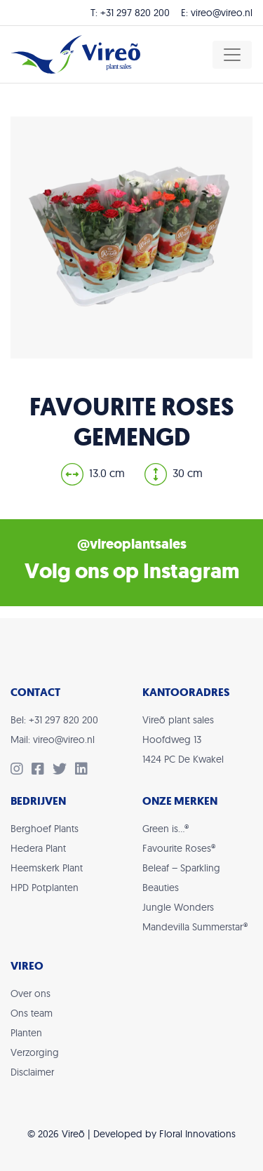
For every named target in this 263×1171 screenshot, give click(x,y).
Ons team (32, 1013)
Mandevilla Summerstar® (195, 927)
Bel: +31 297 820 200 (54, 720)
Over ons (30, 993)
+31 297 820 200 (135, 12)
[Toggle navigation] (232, 55)
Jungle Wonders (178, 907)
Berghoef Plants (45, 828)
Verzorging (35, 1052)
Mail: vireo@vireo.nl (53, 739)
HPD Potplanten (45, 887)
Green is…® (165, 828)
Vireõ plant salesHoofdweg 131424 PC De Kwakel (183, 739)
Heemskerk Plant (47, 868)
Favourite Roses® (178, 848)
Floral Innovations (197, 1133)
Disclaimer (32, 1072)
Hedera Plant (38, 848)
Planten (26, 1032)
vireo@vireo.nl (221, 12)
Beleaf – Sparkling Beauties (181, 878)
